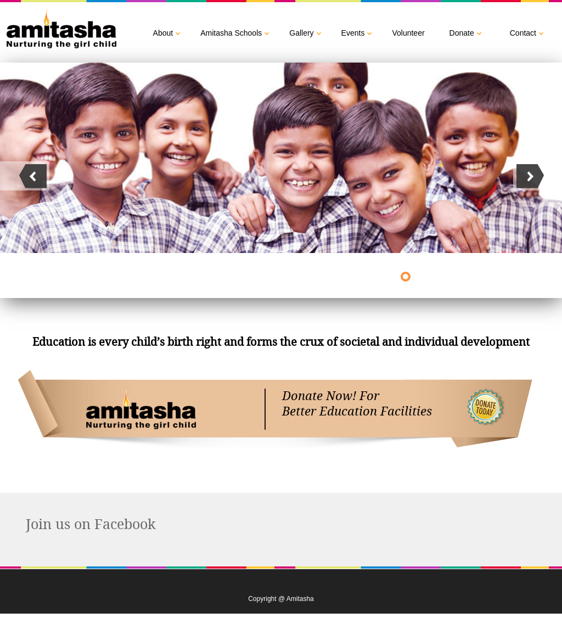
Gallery (301, 33)
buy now (486, 409)
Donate (461, 33)
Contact (523, 33)
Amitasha (141, 409)
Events (353, 33)
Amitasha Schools (231, 33)
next (24, 175)
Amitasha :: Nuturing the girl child (63, 29)
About (163, 33)
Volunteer (408, 33)
